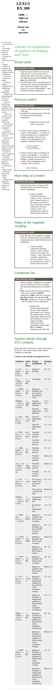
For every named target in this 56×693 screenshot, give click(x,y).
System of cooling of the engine (6, 78)
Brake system (7, 170)
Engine (5, 64)
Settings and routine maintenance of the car (8, 59)
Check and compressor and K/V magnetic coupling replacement (7, 118)
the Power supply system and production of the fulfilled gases (8, 147)
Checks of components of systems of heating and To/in (8, 133)
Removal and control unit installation (7, 140)
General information (5, 91)
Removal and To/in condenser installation (7, 126)
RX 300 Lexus (6, 42)
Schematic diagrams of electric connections (6, 186)
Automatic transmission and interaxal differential (7, 161)
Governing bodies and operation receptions (6, 51)
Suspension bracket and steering (6, 174)
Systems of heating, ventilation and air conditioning (8, 85)
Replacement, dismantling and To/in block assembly (7, 97)
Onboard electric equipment (8, 180)
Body (4, 177)
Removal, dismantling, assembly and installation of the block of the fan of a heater (8, 107)
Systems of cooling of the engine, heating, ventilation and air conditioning (8, 70)
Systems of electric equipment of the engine (8, 154)
